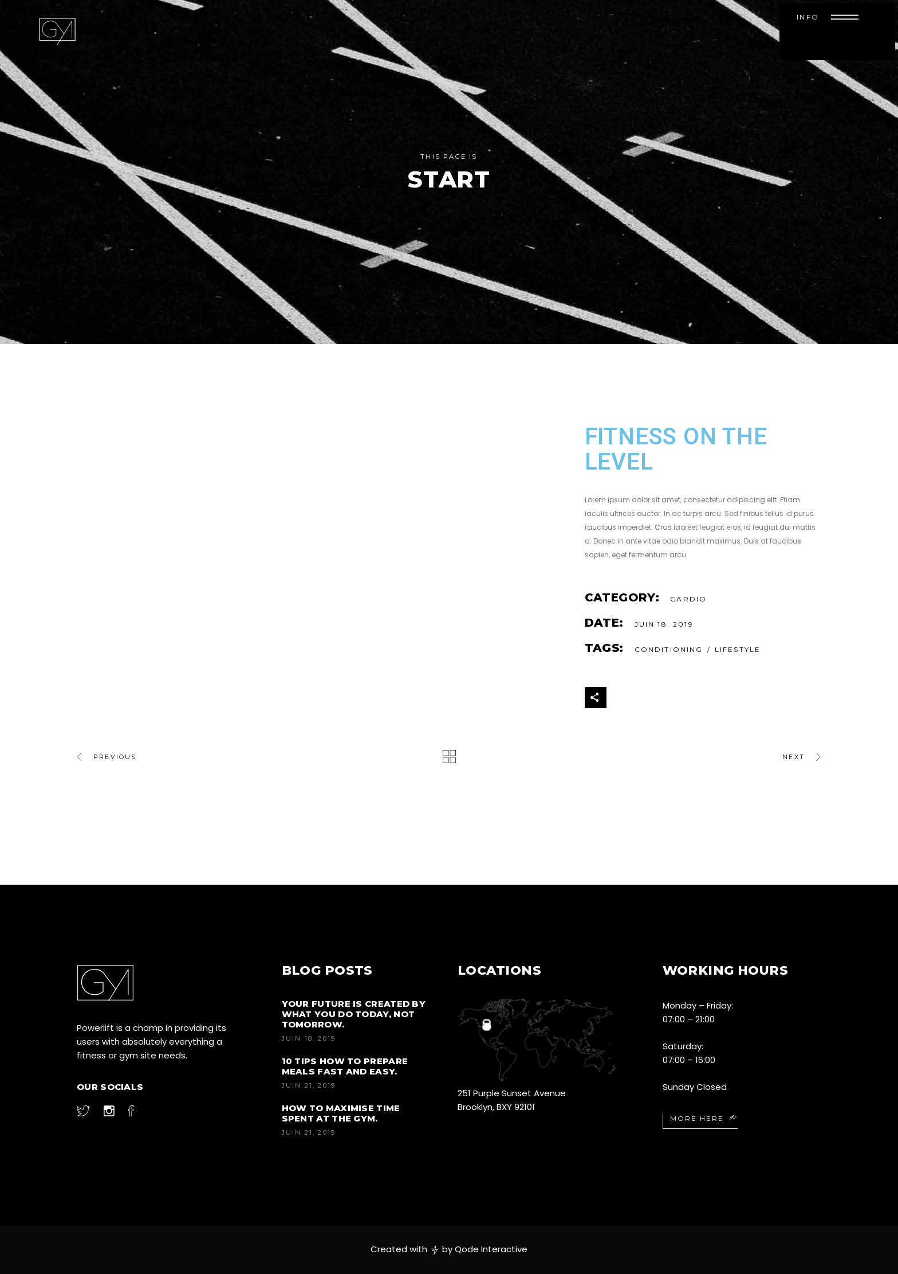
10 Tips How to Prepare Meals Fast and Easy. (345, 1066)
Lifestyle (738, 649)
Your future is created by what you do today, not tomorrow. (354, 1014)
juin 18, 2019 (309, 1038)
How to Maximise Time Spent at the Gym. (341, 1113)
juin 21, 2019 (309, 1085)
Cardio (688, 599)
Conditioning (669, 649)
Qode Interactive (491, 1249)
